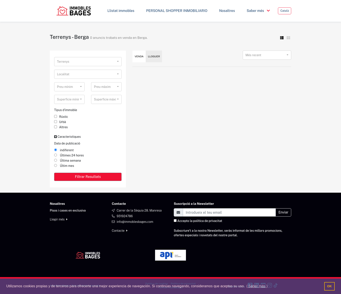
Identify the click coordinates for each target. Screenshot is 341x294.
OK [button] (329, 286)
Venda (139, 56)
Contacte (119, 230)
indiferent (64, 150)
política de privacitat (207, 221)
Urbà (60, 122)
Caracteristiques (67, 136)
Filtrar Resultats (88, 177)
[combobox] (88, 61)
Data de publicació (67, 143)
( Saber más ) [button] (256, 286)
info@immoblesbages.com (135, 221)
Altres (61, 127)
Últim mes (64, 166)
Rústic (61, 116)
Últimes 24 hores (69, 155)
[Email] (229, 212)
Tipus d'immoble (65, 110)
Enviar (283, 212)
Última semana (67, 160)
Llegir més (58, 219)
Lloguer (154, 56)
